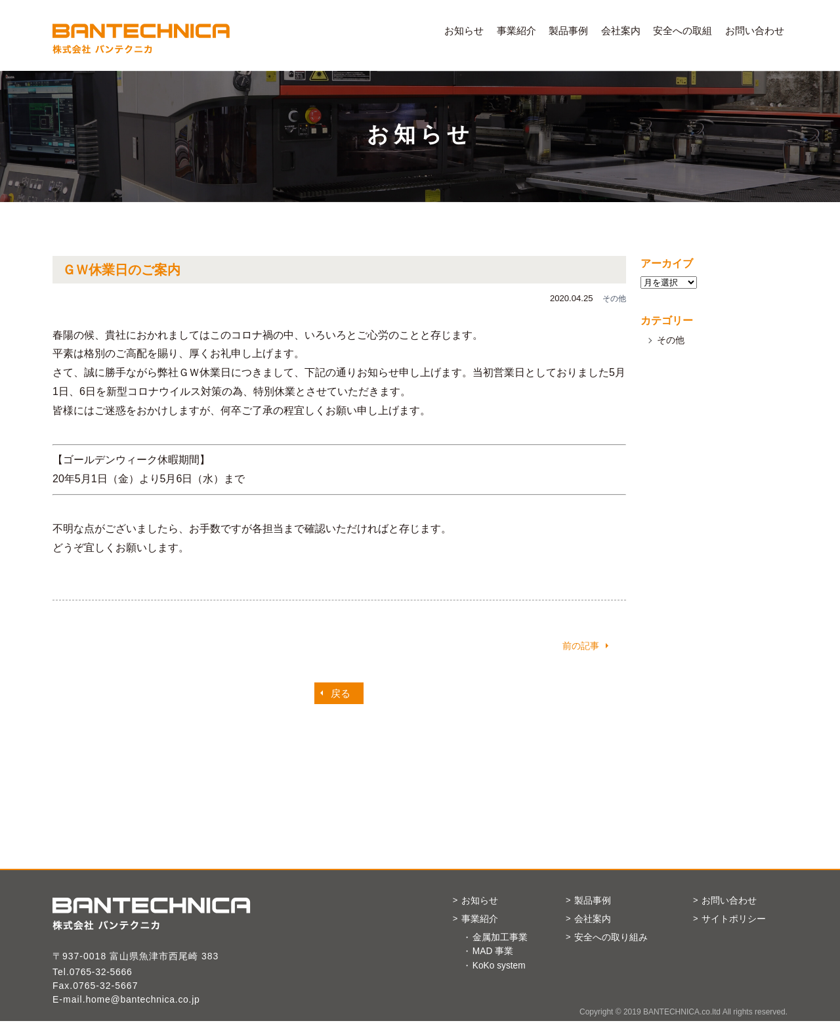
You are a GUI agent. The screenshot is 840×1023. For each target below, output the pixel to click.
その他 (670, 340)
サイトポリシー (737, 919)
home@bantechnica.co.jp (145, 999)
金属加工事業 (500, 938)
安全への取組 (682, 30)
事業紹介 (516, 30)
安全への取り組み (615, 938)
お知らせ (464, 30)
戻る (340, 693)
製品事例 (568, 30)
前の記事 (580, 645)
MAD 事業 (493, 953)
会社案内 (620, 30)
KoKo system (499, 967)
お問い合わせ (754, 30)
